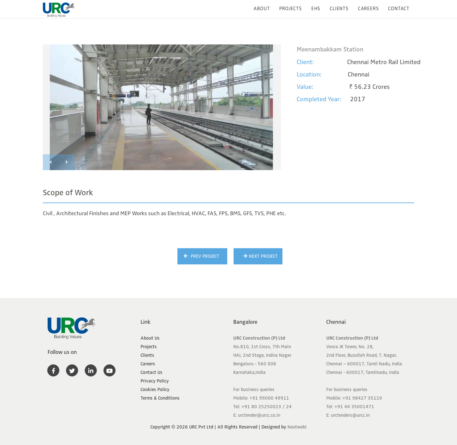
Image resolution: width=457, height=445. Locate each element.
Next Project (260, 256)
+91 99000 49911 (269, 398)
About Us (150, 338)
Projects (290, 8)
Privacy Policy (155, 381)
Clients (339, 8)
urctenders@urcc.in (350, 415)
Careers (368, 8)
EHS (315, 8)
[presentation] (51, 162)
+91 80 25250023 (261, 406)
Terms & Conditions (160, 398)
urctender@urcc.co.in (259, 415)
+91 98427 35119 (362, 398)
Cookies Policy (155, 389)
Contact (398, 8)
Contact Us (151, 372)
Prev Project (200, 256)
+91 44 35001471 (354, 406)
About (262, 8)
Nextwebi (297, 427)
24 (289, 406)
